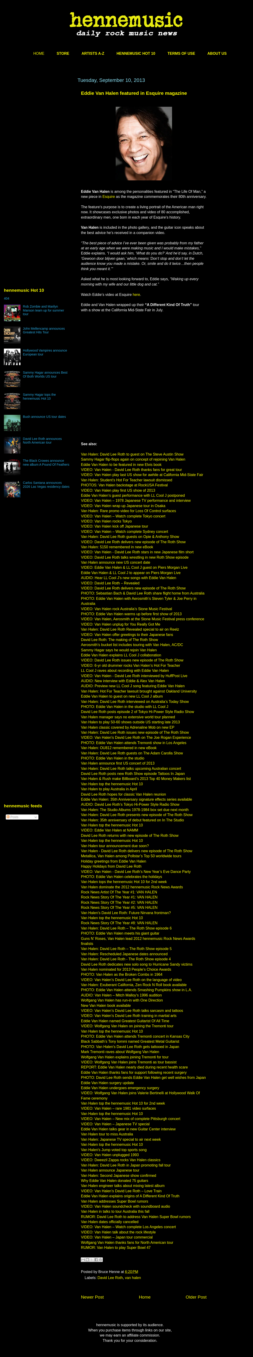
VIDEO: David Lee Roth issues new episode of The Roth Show (132, 660)
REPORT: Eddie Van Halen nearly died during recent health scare (134, 1067)
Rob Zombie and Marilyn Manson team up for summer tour (43, 310)
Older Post (196, 1297)
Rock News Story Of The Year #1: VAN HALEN (119, 897)
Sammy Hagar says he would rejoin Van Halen (119, 650)
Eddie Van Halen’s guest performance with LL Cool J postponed (133, 495)
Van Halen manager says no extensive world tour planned (128, 717)
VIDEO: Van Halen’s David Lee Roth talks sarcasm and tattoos (132, 1011)
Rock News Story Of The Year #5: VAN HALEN (119, 907)
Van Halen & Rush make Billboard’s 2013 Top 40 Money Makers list (136, 779)
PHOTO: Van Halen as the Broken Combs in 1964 (121, 974)
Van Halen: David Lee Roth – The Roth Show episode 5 (126, 949)
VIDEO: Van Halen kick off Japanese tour (114, 526)
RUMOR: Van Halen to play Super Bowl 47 (116, 1248)
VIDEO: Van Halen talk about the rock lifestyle (118, 1232)
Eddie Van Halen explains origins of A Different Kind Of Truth (130, 1196)
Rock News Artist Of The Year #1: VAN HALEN (119, 892)
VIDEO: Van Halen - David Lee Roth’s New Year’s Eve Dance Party (136, 872)
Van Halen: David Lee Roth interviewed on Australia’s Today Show (135, 702)
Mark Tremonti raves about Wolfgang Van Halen (120, 1052)
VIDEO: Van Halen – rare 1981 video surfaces (118, 1108)
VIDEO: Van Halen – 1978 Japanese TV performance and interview (136, 500)
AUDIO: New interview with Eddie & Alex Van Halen (123, 681)
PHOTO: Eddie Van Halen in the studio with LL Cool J (124, 707)
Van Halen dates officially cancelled (109, 1222)
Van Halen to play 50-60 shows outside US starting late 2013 (130, 722)
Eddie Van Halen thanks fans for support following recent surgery (134, 1072)
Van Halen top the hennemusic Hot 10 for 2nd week (123, 1103)
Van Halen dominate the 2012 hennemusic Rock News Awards (132, 887)
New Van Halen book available (106, 1006)
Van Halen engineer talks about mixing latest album (122, 1186)
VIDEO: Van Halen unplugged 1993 (110, 1155)
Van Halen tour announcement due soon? (115, 846)
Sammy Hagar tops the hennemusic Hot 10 (39, 396)
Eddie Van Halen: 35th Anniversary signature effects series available (136, 799)
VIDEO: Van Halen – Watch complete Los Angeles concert (128, 1227)
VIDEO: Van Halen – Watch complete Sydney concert (124, 532)
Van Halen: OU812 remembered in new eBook (119, 748)
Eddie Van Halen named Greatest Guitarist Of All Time (125, 1021)
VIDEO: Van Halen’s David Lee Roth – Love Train (121, 1191)
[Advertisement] (43, 135)
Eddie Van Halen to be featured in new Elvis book (121, 465)
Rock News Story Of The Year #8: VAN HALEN (119, 923)
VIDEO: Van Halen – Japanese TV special (115, 1124)
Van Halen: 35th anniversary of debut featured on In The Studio (132, 820)
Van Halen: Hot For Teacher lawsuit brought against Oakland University (139, 691)
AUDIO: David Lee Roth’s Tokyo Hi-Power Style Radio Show (130, 804)
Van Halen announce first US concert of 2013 (118, 763)
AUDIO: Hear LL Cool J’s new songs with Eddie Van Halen (128, 578)
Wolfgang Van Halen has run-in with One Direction (122, 1000)
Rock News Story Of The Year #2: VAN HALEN (119, 902)
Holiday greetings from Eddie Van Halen (113, 861)
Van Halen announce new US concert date (115, 562)
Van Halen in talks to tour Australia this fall (115, 1211)
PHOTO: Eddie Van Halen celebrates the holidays (121, 877)
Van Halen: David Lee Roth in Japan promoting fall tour (126, 1165)
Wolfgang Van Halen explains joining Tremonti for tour (125, 1057)
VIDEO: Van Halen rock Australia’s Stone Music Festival (126, 609)
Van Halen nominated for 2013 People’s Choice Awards (126, 969)
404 (6, 298)
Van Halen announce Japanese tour (110, 1170)
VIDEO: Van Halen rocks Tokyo (106, 521)
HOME (38, 53)
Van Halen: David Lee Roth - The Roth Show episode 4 (126, 959)
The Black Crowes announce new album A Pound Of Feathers (46, 462)
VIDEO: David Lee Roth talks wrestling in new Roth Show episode (135, 557)
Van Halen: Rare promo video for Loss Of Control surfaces (128, 511)
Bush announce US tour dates (44, 417)
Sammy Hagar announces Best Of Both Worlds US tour (45, 374)
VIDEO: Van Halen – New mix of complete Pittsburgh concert (130, 1119)
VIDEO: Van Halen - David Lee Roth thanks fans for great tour (131, 470)
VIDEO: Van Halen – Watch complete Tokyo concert (123, 516)
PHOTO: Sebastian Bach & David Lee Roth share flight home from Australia (142, 593)
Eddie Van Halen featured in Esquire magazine (134, 93)
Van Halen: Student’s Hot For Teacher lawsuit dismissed (126, 480)
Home (145, 1297)
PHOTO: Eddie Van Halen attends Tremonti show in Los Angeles (133, 743)
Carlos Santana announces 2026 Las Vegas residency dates (46, 484)
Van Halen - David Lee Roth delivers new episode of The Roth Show (136, 851)
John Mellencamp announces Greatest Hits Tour (44, 330)
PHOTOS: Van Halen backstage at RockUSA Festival (124, 485)
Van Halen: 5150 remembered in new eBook (117, 547)
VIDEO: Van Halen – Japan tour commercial (117, 1237)
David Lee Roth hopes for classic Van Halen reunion (123, 794)
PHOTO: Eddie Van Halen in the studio (112, 758)
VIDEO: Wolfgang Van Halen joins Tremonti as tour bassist (129, 1062)
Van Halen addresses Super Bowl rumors (114, 1201)
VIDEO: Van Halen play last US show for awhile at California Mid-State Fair (142, 475)
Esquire (108, 197)
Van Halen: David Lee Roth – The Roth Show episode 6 (126, 928)
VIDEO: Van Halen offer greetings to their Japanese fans (127, 635)
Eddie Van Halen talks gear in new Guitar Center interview (128, 1129)
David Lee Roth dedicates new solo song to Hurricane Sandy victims (137, 964)
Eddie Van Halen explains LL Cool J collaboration (121, 655)
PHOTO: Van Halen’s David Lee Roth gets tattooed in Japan (130, 1047)
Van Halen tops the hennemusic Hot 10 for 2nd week (124, 882)
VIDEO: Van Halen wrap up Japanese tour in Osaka (123, 506)
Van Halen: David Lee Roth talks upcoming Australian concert (131, 769)
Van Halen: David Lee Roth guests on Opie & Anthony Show (130, 537)
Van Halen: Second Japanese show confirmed (118, 1176)
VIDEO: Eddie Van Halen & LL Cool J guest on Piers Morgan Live (134, 567)
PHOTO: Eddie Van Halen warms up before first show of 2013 (131, 614)
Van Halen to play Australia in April (109, 789)
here (136, 295)
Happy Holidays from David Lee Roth (111, 866)
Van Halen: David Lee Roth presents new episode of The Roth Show (137, 815)
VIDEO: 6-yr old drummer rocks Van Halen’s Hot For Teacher (130, 665)
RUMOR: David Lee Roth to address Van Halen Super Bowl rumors (136, 1217)
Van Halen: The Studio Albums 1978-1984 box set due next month (135, 810)
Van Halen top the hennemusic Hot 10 (112, 784)
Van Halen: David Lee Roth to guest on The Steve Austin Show (132, 454)
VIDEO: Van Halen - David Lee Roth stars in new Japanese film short (137, 552)
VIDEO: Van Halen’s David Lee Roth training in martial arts (129, 1016)
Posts (12, 817)
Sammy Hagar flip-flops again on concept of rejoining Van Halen (133, 459)
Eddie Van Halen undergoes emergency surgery (120, 1088)
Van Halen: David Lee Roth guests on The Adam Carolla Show (132, 753)
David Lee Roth (110, 1278)
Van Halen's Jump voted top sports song (114, 1150)
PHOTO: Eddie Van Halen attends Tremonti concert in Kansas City (135, 1036)
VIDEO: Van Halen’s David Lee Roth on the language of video (131, 980)
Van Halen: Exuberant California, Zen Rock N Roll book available (134, 985)
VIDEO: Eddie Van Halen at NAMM (109, 830)
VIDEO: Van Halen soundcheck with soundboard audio (125, 1206)
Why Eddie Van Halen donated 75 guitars (114, 1181)
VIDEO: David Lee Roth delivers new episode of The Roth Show (133, 542)
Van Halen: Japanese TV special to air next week (121, 1139)
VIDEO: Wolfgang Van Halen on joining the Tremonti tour (127, 1026)
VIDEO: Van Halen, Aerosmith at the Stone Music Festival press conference (142, 619)
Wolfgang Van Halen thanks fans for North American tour (127, 1242)
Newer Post (92, 1297)
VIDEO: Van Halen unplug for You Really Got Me (120, 624)
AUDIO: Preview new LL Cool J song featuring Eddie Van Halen (133, 686)
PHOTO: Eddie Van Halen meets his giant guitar (120, 933)
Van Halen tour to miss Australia (107, 1134)
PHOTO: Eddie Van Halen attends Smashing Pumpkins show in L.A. (136, 990)
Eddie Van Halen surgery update (107, 1083)
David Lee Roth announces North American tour (42, 441)
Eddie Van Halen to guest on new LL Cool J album (122, 696)
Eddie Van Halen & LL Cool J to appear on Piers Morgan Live (131, 573)
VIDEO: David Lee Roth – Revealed (110, 583)
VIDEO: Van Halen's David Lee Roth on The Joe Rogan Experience (136, 737)
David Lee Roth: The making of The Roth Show (119, 640)
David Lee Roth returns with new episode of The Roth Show (129, 835)
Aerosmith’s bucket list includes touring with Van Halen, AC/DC (132, 645)
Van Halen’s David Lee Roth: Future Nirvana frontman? (126, 913)
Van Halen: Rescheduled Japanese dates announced (124, 954)
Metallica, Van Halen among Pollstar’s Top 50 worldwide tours (131, 856)
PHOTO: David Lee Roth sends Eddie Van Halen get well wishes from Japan (143, 1078)
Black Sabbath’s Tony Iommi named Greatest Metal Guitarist (130, 1041)
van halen (133, 1278)
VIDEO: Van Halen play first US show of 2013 (118, 490)
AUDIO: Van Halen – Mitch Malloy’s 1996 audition (121, 995)
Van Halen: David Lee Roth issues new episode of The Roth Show (135, 732)
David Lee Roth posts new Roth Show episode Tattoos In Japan (133, 774)
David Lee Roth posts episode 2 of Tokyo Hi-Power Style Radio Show (137, 712)
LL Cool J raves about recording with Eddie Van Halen (125, 671)
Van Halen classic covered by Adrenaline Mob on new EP (127, 727)
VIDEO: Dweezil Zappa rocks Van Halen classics (121, 1160)
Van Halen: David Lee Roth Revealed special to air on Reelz (130, 629)
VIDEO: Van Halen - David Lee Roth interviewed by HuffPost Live (134, 676)
